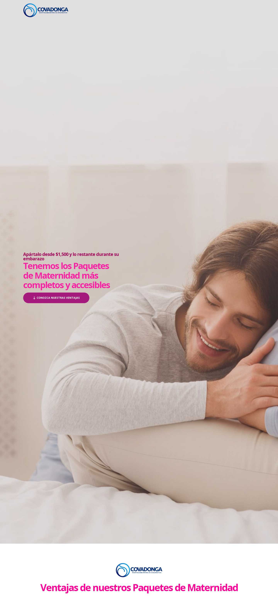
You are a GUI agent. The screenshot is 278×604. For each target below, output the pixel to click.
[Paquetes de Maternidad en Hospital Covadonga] (46, 10)
